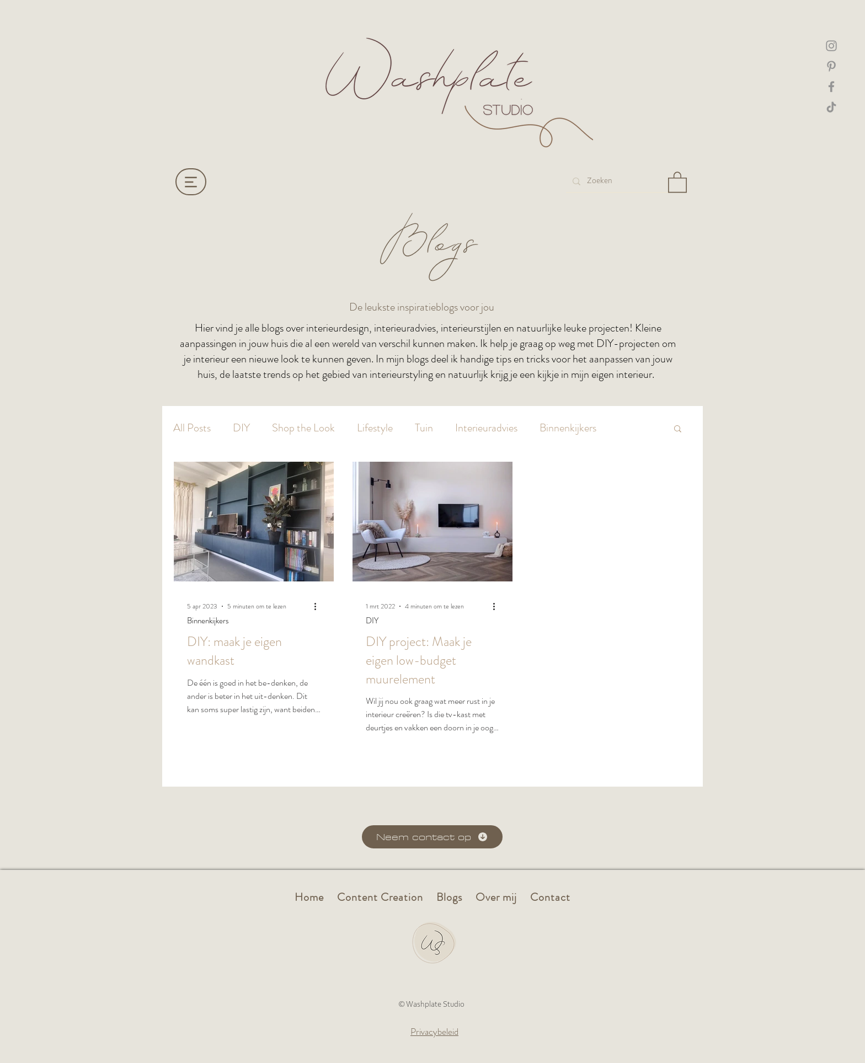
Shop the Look (303, 428)
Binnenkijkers (568, 428)
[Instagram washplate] (831, 46)
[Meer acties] (318, 606)
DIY (241, 428)
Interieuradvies (486, 428)
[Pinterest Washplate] (831, 66)
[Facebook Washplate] (831, 86)
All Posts (192, 428)
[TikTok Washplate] (831, 107)
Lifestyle (375, 428)
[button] (677, 181)
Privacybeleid (434, 1031)
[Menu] (190, 181)
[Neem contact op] (432, 836)
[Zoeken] (616, 181)
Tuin (424, 428)
